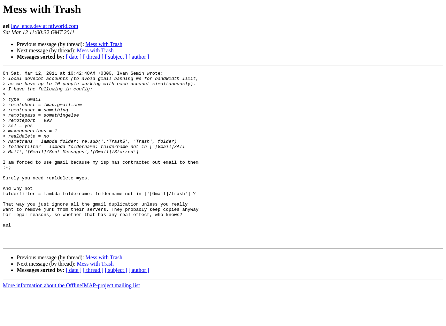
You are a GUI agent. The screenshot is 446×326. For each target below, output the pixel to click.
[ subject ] (116, 57)
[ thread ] (93, 57)
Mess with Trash (103, 44)
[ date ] (74, 57)
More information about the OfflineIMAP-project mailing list (71, 320)
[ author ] (139, 57)
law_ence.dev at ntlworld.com (44, 26)
